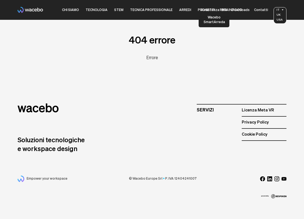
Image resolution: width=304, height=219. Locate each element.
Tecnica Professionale (151, 10)
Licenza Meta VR (258, 110)
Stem (118, 10)
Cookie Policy (255, 134)
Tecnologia (97, 10)
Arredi (185, 10)
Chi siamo (70, 10)
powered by (273, 196)
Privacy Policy (255, 122)
